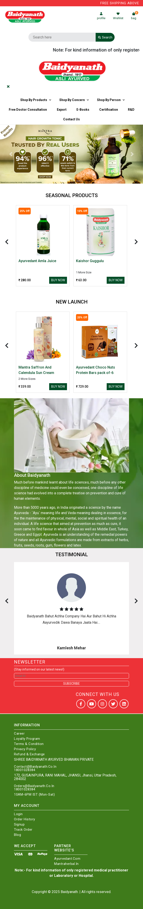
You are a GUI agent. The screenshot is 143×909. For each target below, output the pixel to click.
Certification (108, 109)
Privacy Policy (25, 749)
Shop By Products (33, 100)
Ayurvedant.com (67, 858)
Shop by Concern (72, 100)
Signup (19, 824)
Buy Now (58, 280)
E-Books (82, 109)
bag (134, 16)
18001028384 (24, 770)
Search (105, 37)
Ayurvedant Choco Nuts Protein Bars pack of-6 (95, 370)
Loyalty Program (27, 738)
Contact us (71, 119)
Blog (17, 835)
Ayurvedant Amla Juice (37, 261)
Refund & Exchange (29, 754)
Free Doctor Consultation (28, 109)
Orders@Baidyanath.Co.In (34, 786)
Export (62, 109)
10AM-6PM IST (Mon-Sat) (34, 794)
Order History (24, 819)
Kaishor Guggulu (90, 261)
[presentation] (7, 242)
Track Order (23, 829)
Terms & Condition (29, 744)
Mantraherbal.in (66, 864)
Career (19, 733)
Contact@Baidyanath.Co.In (35, 766)
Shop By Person (109, 100)
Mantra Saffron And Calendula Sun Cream (36, 370)
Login (18, 814)
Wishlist (118, 16)
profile (101, 16)
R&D (131, 109)
